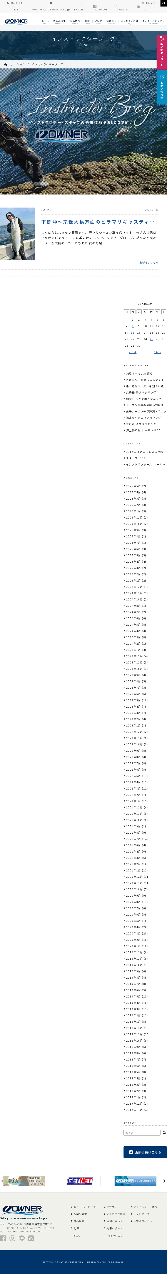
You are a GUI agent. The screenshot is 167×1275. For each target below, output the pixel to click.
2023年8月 (133, 682)
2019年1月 (133, 1022)
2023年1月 (133, 726)
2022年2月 (133, 795)
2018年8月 (133, 1054)
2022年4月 (133, 783)
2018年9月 (133, 1047)
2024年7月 (133, 612)
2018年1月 (133, 1098)
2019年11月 (134, 959)
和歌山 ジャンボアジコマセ (144, 399)
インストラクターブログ (47, 64)
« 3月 (133, 352)
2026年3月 (133, 499)
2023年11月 (134, 663)
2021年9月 (133, 827)
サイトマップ (141, 1215)
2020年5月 (133, 921)
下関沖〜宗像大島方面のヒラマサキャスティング (100, 222)
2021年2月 (133, 864)
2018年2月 (133, 1091)
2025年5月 (133, 556)
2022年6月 (133, 770)
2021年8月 (133, 833)
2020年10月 (134, 890)
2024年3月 (133, 638)
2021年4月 (133, 852)
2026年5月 (133, 486)
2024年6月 (133, 619)
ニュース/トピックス (86, 1207)
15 (133, 333)
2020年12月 (134, 877)
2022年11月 (134, 738)
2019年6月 (133, 990)
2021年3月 (133, 858)
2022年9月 (133, 751)
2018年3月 (133, 1085)
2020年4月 (133, 927)
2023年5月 (133, 701)
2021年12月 (134, 808)
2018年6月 (133, 1066)
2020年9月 (133, 896)
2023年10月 (134, 669)
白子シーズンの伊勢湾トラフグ (146, 412)
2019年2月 (133, 1016)
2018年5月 (133, 1072)
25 (151, 339)
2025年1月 (133, 581)
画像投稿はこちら (145, 1152)
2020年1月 (133, 946)
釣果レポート (115, 1229)
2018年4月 (133, 1079)
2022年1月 (133, 801)
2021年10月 (134, 820)
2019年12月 (134, 953)
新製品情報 (80, 1215)
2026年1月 (133, 512)
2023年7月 (133, 688)
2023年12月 (134, 656)
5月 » (157, 352)
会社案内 (112, 1207)
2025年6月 (133, 549)
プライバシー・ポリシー (148, 1207)
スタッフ (46, 209)
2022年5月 (133, 776)
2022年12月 (134, 732)
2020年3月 (133, 934)
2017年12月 (134, 1104)
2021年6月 (133, 846)
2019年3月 (133, 1009)
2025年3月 (133, 568)
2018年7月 (133, 1060)
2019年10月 (134, 965)
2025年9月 (133, 530)
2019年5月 (133, 997)
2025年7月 (133, 543)
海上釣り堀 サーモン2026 (143, 431)
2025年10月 (134, 524)
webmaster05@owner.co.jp (25, 1232)
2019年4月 (133, 1003)
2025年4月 (133, 562)
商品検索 (78, 1222)
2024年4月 (133, 631)
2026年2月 (133, 505)
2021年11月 (134, 814)
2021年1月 (133, 871)
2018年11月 (134, 1035)
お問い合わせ (115, 1222)
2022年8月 (133, 757)
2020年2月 (133, 940)
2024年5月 (133, 625)
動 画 (76, 1229)
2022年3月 (133, 789)
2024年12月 (134, 587)
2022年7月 (133, 764)
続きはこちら (149, 263)
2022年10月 (134, 745)
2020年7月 (133, 909)
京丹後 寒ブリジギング (141, 424)
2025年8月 (133, 537)
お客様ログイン (142, 1222)
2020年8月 (133, 902)
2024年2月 (133, 644)
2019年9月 (133, 972)
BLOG (77, 1236)
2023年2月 (133, 719)
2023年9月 (133, 675)
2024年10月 (134, 600)
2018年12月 (134, 1028)
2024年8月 (133, 606)
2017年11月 (134, 1110)
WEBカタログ (115, 1236)
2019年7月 (133, 984)
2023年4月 (133, 707)
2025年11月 (134, 518)
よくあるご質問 (116, 1215)
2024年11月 (134, 593)
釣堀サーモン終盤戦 (139, 374)
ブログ (19, 64)
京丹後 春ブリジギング (141, 393)
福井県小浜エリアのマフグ (143, 418)
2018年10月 (134, 1041)
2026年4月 (133, 493)
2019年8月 (133, 978)
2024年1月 (133, 650)
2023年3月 (133, 713)
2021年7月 (133, 839)
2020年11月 (134, 883)
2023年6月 (133, 694)
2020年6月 (133, 915)
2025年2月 (133, 575)
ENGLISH (80, 9)
